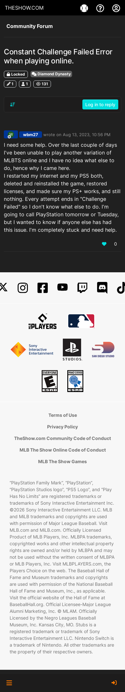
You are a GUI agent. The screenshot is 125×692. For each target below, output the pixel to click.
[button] (9, 683)
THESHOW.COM (24, 8)
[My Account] (116, 8)
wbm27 (30, 134)
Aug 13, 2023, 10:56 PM (87, 134)
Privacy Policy (62, 426)
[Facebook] (43, 288)
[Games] (85, 8)
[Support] (101, 8)
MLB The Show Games (62, 461)
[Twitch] (82, 288)
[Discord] (102, 288)
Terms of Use (62, 415)
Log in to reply (100, 104)
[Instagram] (23, 288)
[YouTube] (62, 288)
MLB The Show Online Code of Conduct (63, 450)
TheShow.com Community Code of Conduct (62, 438)
